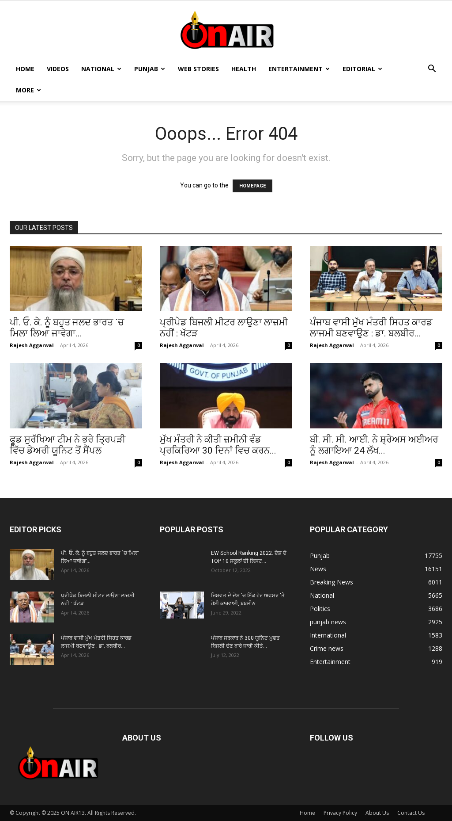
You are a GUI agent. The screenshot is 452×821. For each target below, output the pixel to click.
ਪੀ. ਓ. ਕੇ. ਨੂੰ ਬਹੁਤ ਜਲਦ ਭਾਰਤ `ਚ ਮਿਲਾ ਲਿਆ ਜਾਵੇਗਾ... (67, 328)
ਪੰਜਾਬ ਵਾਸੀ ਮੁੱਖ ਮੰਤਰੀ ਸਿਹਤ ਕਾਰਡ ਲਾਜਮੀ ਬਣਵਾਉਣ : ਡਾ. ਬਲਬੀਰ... (371, 328)
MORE (28, 90)
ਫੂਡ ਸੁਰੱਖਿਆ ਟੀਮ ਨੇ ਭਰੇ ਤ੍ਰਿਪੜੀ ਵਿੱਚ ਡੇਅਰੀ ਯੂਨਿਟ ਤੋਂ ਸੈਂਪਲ (67, 445)
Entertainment (299, 69)
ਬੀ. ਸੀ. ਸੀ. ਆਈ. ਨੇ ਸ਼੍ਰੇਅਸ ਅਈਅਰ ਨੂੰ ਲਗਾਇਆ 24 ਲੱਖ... (374, 445)
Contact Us (411, 813)
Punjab (149, 69)
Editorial (362, 69)
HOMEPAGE (252, 186)
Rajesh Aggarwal (32, 345)
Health (243, 69)
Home (25, 69)
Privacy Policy (340, 813)
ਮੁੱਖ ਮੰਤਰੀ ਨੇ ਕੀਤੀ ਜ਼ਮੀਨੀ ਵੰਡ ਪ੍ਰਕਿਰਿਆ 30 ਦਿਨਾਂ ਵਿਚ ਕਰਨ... (218, 445)
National (101, 69)
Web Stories (198, 69)
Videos (58, 69)
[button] (431, 69)
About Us (377, 813)
